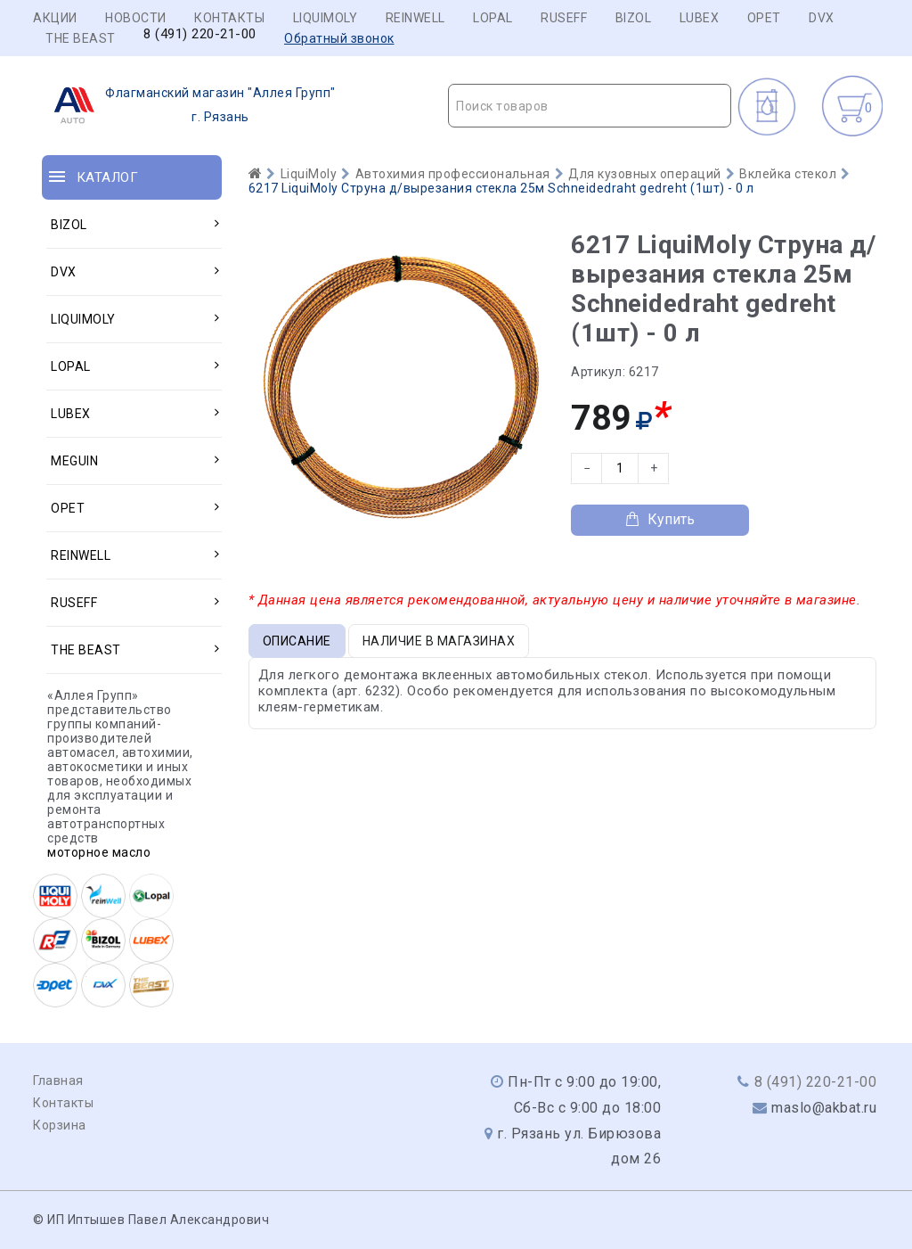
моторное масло (99, 852)
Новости (136, 18)
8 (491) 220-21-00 (199, 34)
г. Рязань (189, 105)
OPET (764, 18)
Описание (297, 641)
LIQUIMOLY (325, 18)
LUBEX (700, 18)
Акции (55, 18)
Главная (58, 1080)
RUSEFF (564, 18)
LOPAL (493, 18)
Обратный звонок (339, 38)
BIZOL (633, 18)
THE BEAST (80, 38)
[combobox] (589, 105)
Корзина (59, 1125)
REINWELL (415, 18)
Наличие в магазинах (439, 641)
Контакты (229, 18)
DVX (822, 18)
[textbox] (589, 106)
